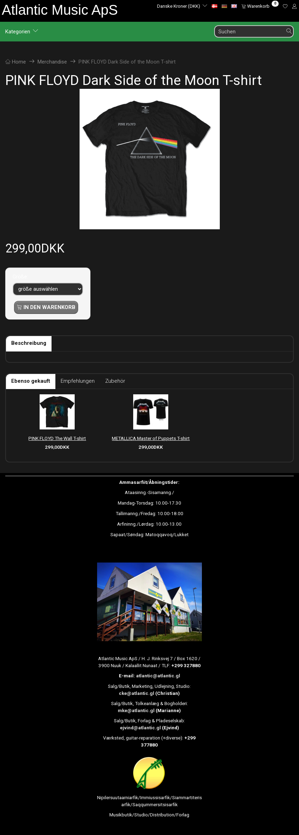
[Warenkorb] (260, 6)
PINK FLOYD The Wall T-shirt (57, 438)
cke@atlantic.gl (136, 693)
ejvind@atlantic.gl (140, 727)
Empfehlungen (78, 381)
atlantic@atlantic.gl (158, 675)
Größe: (20, 277)
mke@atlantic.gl (136, 710)
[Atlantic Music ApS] (60, 10)
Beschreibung (28, 343)
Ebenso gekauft (30, 381)
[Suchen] (289, 31)
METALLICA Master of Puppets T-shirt (151, 438)
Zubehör (115, 381)
